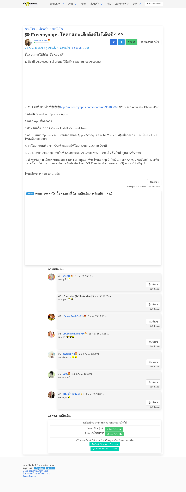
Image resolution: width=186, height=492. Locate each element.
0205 (65, 374)
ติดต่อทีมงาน (29, 476)
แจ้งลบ (154, 182)
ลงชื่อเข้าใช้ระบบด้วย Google (105, 449)
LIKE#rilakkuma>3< (74, 333)
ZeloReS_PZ (40, 40)
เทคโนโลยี (57, 29)
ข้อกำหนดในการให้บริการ (36, 473)
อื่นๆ (135, 3)
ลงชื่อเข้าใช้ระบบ (114, 429)
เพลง (70, 3)
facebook (40, 468)
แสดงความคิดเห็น (150, 42)
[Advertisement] (93, 84)
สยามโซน (30, 29)
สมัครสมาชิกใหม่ (114, 434)
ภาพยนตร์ (55, 3)
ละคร (83, 3)
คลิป (109, 3)
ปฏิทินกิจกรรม (122, 3)
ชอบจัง (131, 42)
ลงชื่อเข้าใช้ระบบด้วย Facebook (105, 444)
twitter (51, 468)
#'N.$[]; (67, 276)
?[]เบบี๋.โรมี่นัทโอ (71, 394)
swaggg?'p (69, 354)
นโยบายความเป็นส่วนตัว (35, 471)
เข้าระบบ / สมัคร (154, 4)
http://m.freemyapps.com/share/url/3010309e (89, 107)
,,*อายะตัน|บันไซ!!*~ (73, 316)
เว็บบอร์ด (94, 3)
